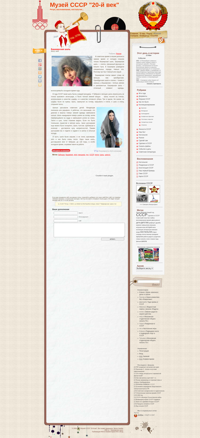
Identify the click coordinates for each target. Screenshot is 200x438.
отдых (154, 232)
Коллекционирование (147, 105)
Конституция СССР (146, 168)
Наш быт (142, 132)
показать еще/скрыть (154, 83)
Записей (144, 356)
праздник (155, 234)
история (149, 227)
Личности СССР (145, 129)
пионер (149, 234)
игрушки (139, 227)
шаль (102, 155)
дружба (157, 223)
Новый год (150, 212)
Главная (134, 33)
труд (156, 239)
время (149, 220)
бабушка (61, 155)
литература (148, 229)
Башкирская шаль (60, 49)
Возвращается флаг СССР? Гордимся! (148, 399)
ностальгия (146, 232)
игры (144, 227)
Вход (141, 354)
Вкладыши (144, 110)
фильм (138, 241)
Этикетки (144, 125)
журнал (139, 225)
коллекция (139, 229)
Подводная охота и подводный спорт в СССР (149, 333)
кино (154, 227)
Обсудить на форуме (61, 151)
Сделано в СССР (145, 143)
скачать (143, 239)
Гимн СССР (143, 173)
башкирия (69, 155)
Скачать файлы (145, 146)
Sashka (120, 428)
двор (153, 220)
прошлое (139, 237)
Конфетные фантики (147, 116)
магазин (154, 229)
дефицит (152, 223)
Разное (118, 54)
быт (149, 218)
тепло (97, 155)
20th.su (107, 430)
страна (152, 239)
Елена (141, 292)
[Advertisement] (68, 175)
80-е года (142, 93)
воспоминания (141, 220)
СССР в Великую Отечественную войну (148, 397)
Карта (149, 33)
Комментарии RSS (112, 431)
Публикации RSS (98, 431)
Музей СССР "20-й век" (84, 4)
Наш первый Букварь (147, 171)
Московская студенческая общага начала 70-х (147, 319)
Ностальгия (143, 135)
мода (138, 232)
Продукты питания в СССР (145, 404)
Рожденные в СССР (146, 165)
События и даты (145, 149)
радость (151, 236)
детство (145, 222)
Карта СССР (143, 176)
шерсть (107, 155)
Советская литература (147, 152)
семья (138, 239)
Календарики (145, 113)
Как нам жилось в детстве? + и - (146, 378)
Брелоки (143, 108)
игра (147, 225)
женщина (81, 155)
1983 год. (140, 395)
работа (145, 236)
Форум (157, 33)
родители (157, 236)
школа (144, 241)
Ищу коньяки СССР (142, 406)
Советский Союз (141, 218)
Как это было (144, 102)
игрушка (153, 225)
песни (144, 234)
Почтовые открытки (147, 119)
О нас (142, 33)
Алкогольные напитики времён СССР (149, 393)
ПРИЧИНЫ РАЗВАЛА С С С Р (145, 384)
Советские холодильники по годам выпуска (150, 391)
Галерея (134, 36)
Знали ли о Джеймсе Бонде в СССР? (147, 401)
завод (144, 225)
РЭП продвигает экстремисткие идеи (147, 367)
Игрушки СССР (144, 99)
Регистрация (144, 351)
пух (87, 155)
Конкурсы (144, 36)
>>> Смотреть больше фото (148, 204)
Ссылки (154, 36)
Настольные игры (149, 328)
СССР (92, 155)
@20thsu (140, 415)
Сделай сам (143, 140)
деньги (157, 220)
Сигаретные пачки (146, 122)
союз (148, 239)
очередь (139, 234)
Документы (143, 96)
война (152, 218)
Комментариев (146, 359)
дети (75, 155)
